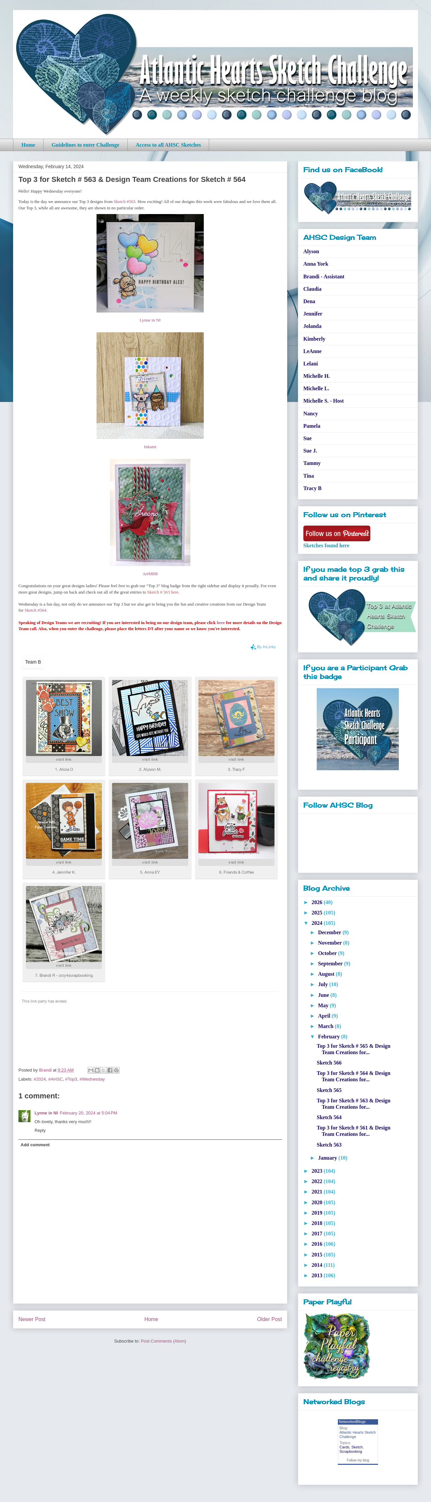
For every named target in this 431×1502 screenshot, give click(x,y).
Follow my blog (358, 1460)
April (324, 1016)
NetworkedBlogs (352, 1422)
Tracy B (312, 488)
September (331, 963)
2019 (318, 1213)
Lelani (310, 363)
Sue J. (310, 451)
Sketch (357, 1447)
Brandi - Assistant (324, 276)
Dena (309, 301)
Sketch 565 (329, 1090)
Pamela (311, 426)
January (328, 1158)
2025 (318, 912)
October (328, 953)
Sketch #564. (36, 610)
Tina (308, 476)
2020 (318, 1202)
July (323, 984)
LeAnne (312, 351)
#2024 (40, 1079)
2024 (318, 923)
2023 (318, 1171)
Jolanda (312, 326)
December (330, 932)
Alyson (311, 251)
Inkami (150, 446)
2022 (318, 1181)
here (221, 622)
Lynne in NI (150, 320)
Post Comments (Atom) (163, 1341)
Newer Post (32, 1319)
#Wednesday (92, 1079)
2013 (318, 1275)
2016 (318, 1244)
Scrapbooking (351, 1451)
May (324, 1005)
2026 (318, 902)
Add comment (35, 1144)
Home (28, 145)
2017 (318, 1233)
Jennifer (312, 314)
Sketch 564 (329, 1117)
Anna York (315, 264)
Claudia (312, 289)
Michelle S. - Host (323, 401)
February (329, 1036)
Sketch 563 (329, 1145)
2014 (318, 1265)
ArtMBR (150, 573)
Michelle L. (316, 388)
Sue (307, 438)
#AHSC (55, 1079)
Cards (344, 1447)
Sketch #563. (125, 201)
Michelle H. (316, 376)
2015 (318, 1254)
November (330, 943)
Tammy (312, 463)
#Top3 (71, 1079)
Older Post (269, 1319)
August (327, 974)
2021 (318, 1191)
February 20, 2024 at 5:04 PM (88, 1112)
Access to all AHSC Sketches (168, 145)
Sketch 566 (329, 1063)
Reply (40, 1130)
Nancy (310, 413)
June (324, 995)
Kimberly (314, 339)
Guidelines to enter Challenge (85, 145)
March (326, 1026)
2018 (318, 1223)
